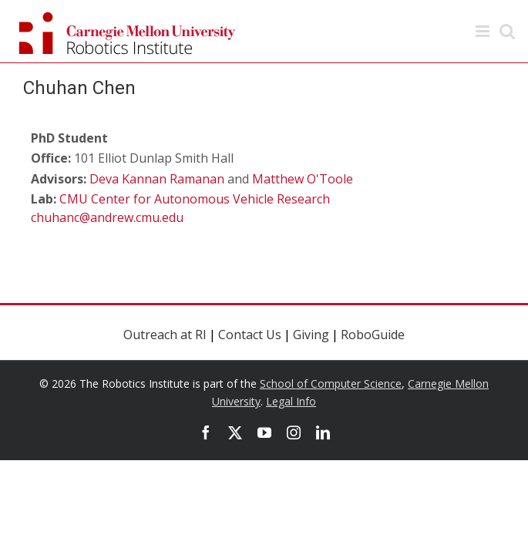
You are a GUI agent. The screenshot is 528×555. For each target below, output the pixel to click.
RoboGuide (373, 334)
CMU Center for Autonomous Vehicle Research (194, 198)
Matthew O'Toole (302, 178)
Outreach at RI (165, 334)
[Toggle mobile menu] (484, 31)
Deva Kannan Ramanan (156, 178)
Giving (311, 334)
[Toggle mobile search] (507, 31)
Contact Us (249, 334)
